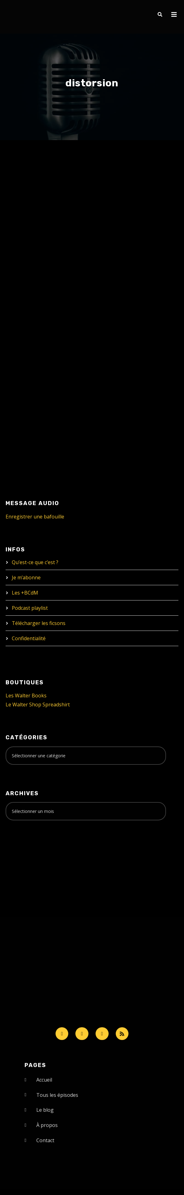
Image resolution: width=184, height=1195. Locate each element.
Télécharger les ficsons (38, 623)
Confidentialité (29, 638)
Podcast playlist (30, 607)
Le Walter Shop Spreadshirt (38, 704)
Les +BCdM (25, 592)
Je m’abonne (26, 577)
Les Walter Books (26, 695)
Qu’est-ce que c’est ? (35, 562)
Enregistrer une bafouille (35, 516)
